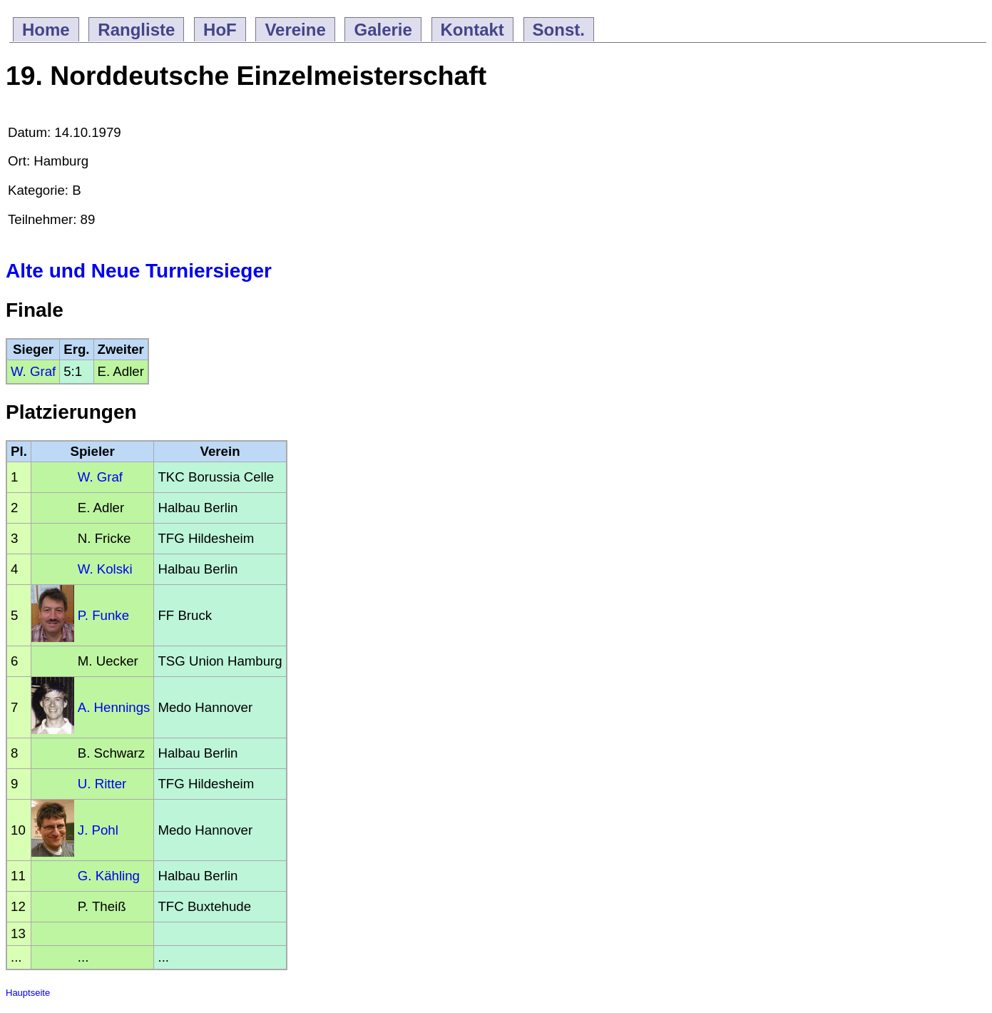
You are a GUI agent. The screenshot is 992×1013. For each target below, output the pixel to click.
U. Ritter (102, 783)
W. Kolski (105, 568)
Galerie (382, 29)
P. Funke (103, 615)
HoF (220, 29)
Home (46, 29)
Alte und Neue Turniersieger (139, 271)
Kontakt (472, 29)
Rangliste (136, 29)
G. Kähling (109, 875)
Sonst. (559, 29)
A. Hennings (114, 707)
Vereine (295, 29)
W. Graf (33, 371)
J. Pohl (98, 830)
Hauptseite (28, 992)
